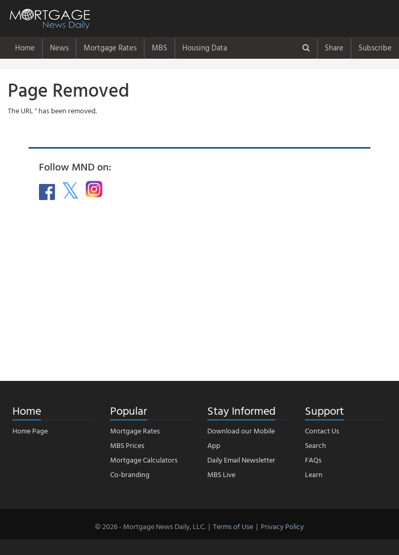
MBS (159, 48)
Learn (314, 474)
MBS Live (221, 474)
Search (315, 445)
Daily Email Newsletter (241, 459)
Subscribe (375, 48)
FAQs (313, 459)
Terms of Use (233, 526)
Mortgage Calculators (144, 459)
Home (25, 48)
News (59, 48)
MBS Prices (127, 445)
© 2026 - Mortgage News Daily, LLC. (150, 526)
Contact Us (322, 430)
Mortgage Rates (110, 48)
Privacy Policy (282, 526)
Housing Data (204, 48)
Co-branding (130, 474)
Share (334, 48)
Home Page (30, 430)
